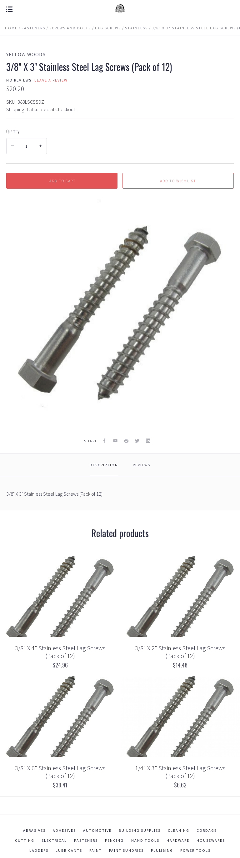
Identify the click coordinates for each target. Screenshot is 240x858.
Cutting (24, 840)
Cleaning (178, 830)
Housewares (211, 840)
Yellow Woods (26, 54)
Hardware (178, 840)
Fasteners (86, 840)
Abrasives (34, 830)
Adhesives (64, 830)
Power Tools (195, 850)
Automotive (97, 830)
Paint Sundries (126, 850)
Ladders (38, 850)
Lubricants (69, 850)
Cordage (207, 830)
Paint (95, 850)
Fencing (114, 840)
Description (104, 465)
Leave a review (51, 80)
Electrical (54, 840)
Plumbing (162, 850)
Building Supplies (140, 830)
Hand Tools (145, 840)
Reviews (141, 465)
